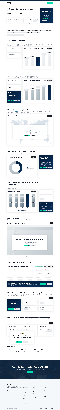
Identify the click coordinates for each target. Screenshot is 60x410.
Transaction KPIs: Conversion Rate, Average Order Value (31, 32)
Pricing (45, 396)
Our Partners (45, 387)
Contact (45, 392)
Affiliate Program (46, 390)
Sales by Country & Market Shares (20, 30)
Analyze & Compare (25, 387)
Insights (27, 3)
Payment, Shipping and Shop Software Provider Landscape (16, 34)
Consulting (34, 397)
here (20, 103)
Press (44, 393)
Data (18, 3)
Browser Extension (25, 403)
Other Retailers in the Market (17, 32)
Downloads (24, 401)
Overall (49, 48)
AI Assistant (24, 392)
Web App (24, 398)
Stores (51, 266)
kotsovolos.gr (16, 263)
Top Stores (9, 32)
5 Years (33, 191)
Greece (21, 14)
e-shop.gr (46, 266)
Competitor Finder (25, 389)
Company (37, 3)
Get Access (44, 20)
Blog (33, 393)
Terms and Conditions (50, 408)
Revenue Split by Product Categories (33, 30)
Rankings (24, 390)
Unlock (42, 198)
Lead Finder (24, 395)
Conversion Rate (26, 301)
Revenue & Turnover (11, 30)
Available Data (35, 387)
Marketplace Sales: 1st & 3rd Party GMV (45, 30)
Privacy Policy (45, 408)
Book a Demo (44, 18)
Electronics (10, 14)
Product (22, 3)
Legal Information (40, 408)
